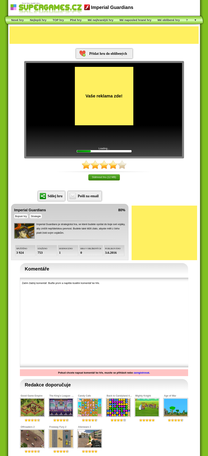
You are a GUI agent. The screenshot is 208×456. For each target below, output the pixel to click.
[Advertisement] (104, 35)
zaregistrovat (141, 372)
